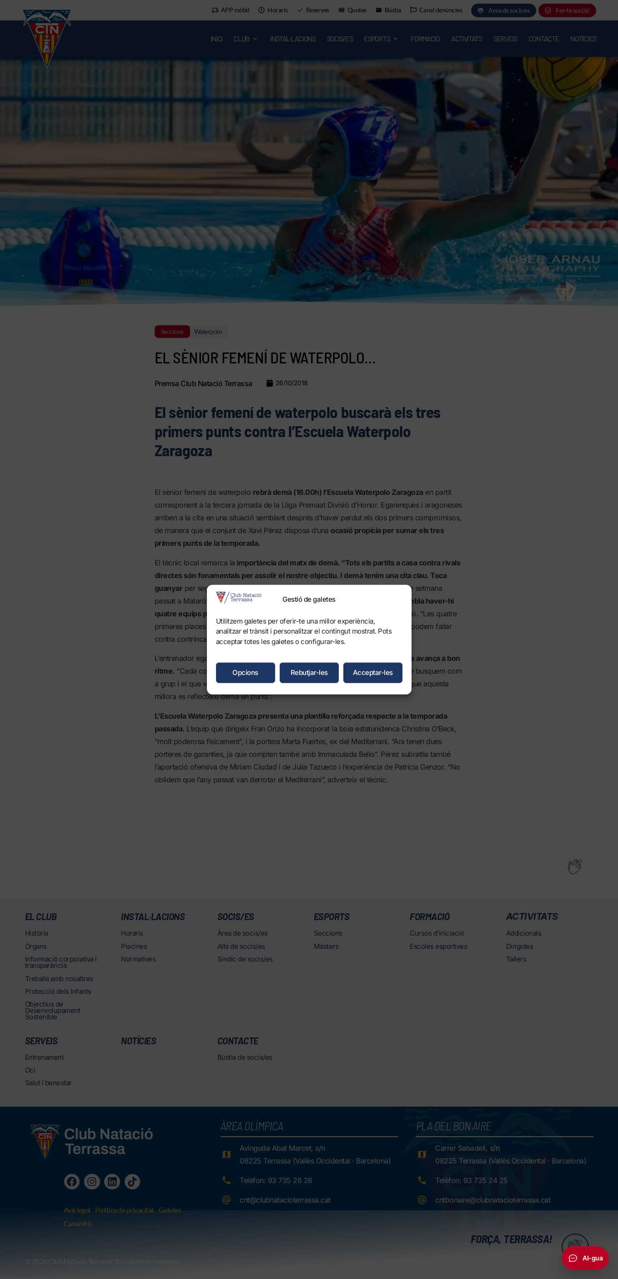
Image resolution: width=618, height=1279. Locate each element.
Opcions (245, 672)
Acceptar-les (373, 672)
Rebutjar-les (309, 672)
